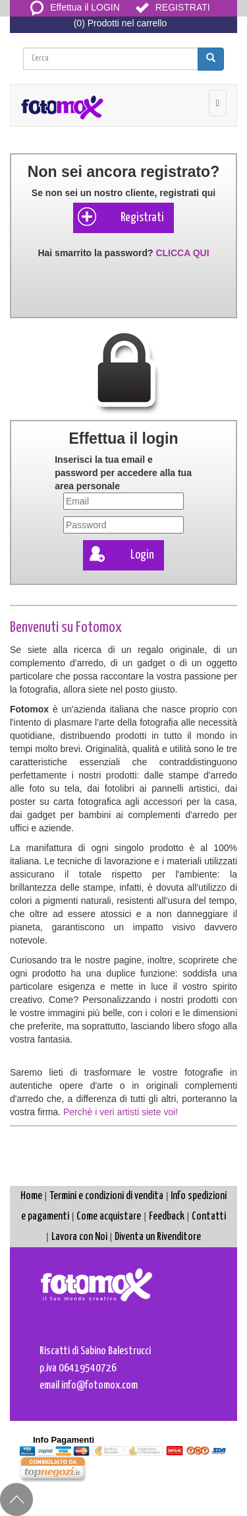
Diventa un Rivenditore (158, 1237)
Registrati (120, 216)
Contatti (209, 1216)
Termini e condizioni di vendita (106, 1196)
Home (31, 1196)
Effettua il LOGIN (75, 7)
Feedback (166, 1216)
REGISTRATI (173, 7)
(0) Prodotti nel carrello (120, 23)
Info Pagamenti (63, 1440)
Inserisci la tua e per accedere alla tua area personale (123, 472)
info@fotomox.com (99, 1385)
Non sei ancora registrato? (123, 171)
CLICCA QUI (182, 253)
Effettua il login (123, 438)
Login (120, 554)
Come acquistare (108, 1216)
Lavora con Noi (79, 1237)
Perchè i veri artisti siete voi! (120, 1112)
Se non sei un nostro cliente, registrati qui (123, 193)
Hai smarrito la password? (123, 253)
